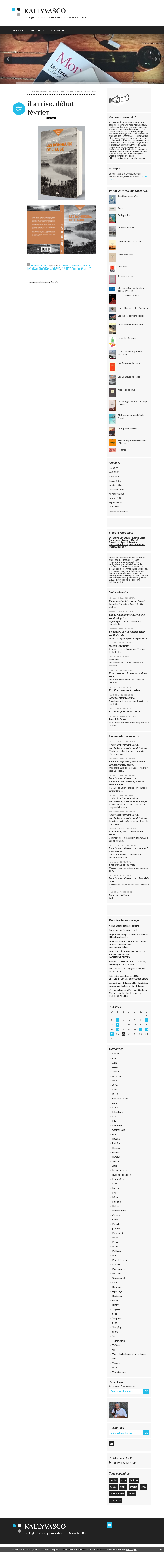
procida (133, 1486)
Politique (116, 1251)
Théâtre (116, 1345)
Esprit (115, 1107)
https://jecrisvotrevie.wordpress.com (127, 158)
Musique (116, 1201)
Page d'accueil (66, 91)
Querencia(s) (69, 267)
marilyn (113, 1480)
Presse (115, 1255)
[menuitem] (20, 30)
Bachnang (114, 930)
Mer (29, 267)
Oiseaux (43, 267)
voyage (131, 1493)
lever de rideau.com (121, 1174)
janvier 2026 (115, 485)
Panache (116, 1224)
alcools (115, 1053)
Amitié (115, 1062)
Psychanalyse (119, 1269)
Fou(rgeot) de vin (130, 540)
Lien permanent (36, 265)
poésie (113, 1486)
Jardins (115, 1161)
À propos (57, 30)
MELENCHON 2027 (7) (120, 968)
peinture (116, 1228)
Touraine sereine (131, 925)
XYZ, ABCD (130, 964)
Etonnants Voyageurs (119, 537)
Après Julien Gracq (130, 542)
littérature (115, 1500)
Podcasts (116, 1242)
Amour (115, 1067)
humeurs (116, 1152)
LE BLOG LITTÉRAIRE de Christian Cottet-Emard (128, 977)
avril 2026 (114, 472)
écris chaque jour (120, 1098)
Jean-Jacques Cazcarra (121, 778)
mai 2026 (113, 468)
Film (114, 1121)
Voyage (64, 269)
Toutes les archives (118, 511)
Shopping (116, 1327)
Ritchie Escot (138, 537)
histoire (116, 1143)
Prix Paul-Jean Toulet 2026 (124, 690)
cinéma (115, 1085)
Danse (115, 1089)
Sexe (114, 1322)
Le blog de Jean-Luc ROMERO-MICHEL (125, 994)
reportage (117, 1291)
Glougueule (114, 540)
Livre (93, 265)
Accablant (114, 925)
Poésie (51, 267)
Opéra (115, 1219)
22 (140, 1029)
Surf (78, 267)
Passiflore (114, 542)
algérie (115, 1058)
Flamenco (117, 1125)
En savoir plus (131, 1549)
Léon (112, 761)
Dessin (115, 1094)
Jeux (114, 1165)
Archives (37, 30)
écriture (134, 1480)
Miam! (115, 1197)
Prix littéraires (119, 1260)
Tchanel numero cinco (122, 697)
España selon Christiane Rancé (127, 601)
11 (117, 1025)
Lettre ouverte (119, 1170)
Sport (115, 1331)
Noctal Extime (119, 1210)
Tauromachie (118, 1340)
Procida (116, 1264)
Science (116, 1313)
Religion (116, 1286)
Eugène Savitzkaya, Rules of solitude (127, 934)
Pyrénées (58, 267)
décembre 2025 (116, 489)
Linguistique (118, 1179)
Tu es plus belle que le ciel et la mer (129, 1354)
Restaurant (117, 1296)
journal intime (117, 1493)
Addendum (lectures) (86, 91)
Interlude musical (117, 975)
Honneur (116, 1147)
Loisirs (115, 1188)
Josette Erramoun (119, 645)
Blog (114, 1080)
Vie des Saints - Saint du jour (130, 986)
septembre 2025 (117, 502)
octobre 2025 (116, 498)
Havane (86, 265)
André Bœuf (115, 744)
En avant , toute (130, 930)
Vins (58, 269)
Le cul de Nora (117, 719)
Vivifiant (124, 895)
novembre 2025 (117, 493)
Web (114, 1367)
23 (146, 1029)
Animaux (65, 265)
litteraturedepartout (119, 937)
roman (115, 1300)
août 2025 (114, 506)
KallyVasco (45, 11)
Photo (115, 1237)
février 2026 (115, 480)
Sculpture (117, 1318)
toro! (84, 267)
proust (123, 1486)
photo (124, 1480)
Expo (114, 1116)
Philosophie (118, 1233)
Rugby (115, 1304)
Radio (115, 1282)
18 (118, 1029)
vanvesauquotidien (118, 947)
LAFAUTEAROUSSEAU (120, 957)
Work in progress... (121, 1372)
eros (114, 1103)
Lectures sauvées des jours (43, 91)
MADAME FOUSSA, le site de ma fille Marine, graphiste (127, 545)
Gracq (115, 1134)
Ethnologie (117, 1112)
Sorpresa (114, 659)
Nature (35, 267)
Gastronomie (76, 265)
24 (112, 1034)
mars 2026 (114, 476)
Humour (116, 1156)
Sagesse (116, 1309)
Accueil (18, 30)
